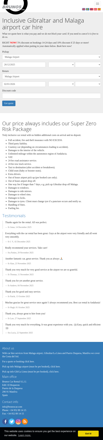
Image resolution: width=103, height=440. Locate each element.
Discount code (9, 90)
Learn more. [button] (24, 435)
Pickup (5, 51)
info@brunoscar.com (12, 406)
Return (5, 71)
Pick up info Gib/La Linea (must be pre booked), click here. (30, 371)
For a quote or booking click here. (18, 361)
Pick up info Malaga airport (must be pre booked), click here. (31, 366)
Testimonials (14, 215)
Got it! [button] (88, 433)
